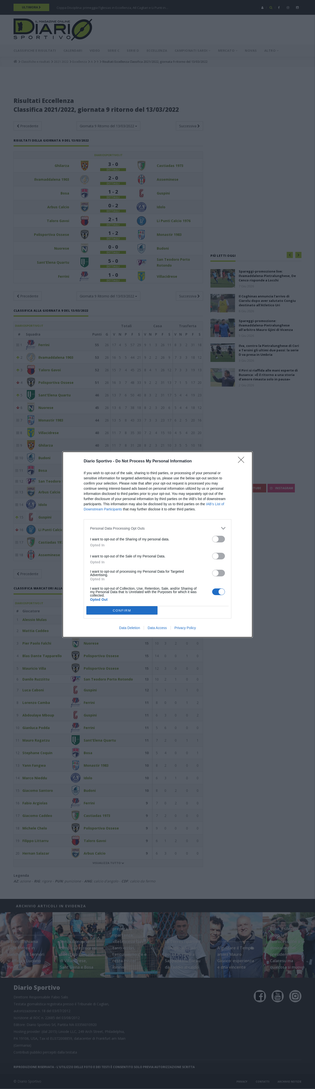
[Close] (242, 461)
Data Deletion (129, 628)
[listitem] (157, 528)
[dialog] (157, 544)
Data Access (157, 628)
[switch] (218, 539)
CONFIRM (122, 610)
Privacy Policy (185, 628)
